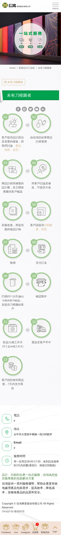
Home (12, 68)
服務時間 (19, 456)
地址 (17, 429)
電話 (17, 415)
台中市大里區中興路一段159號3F (33, 434)
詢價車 (35, 528)
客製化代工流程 (27, 68)
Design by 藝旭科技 (13, 511)
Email (17, 442)
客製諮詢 (45, 532)
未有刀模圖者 (45, 68)
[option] (30, 38)
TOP (55, 532)
